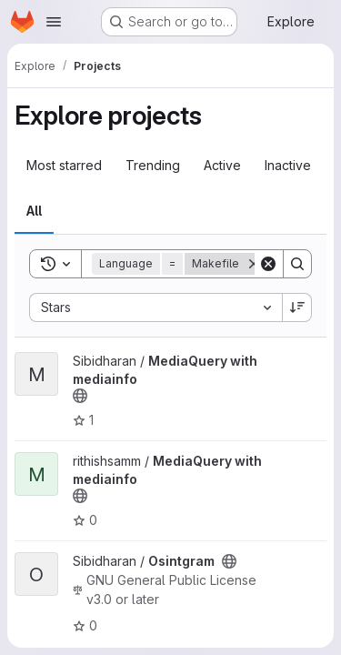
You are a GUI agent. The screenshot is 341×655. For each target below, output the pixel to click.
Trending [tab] (152, 165)
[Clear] (268, 264)
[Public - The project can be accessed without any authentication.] (80, 395)
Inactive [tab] (288, 165)
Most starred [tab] (64, 165)
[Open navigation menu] (53, 21)
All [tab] (34, 210)
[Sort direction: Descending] (297, 307)
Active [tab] (222, 165)
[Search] (297, 263)
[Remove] (254, 264)
